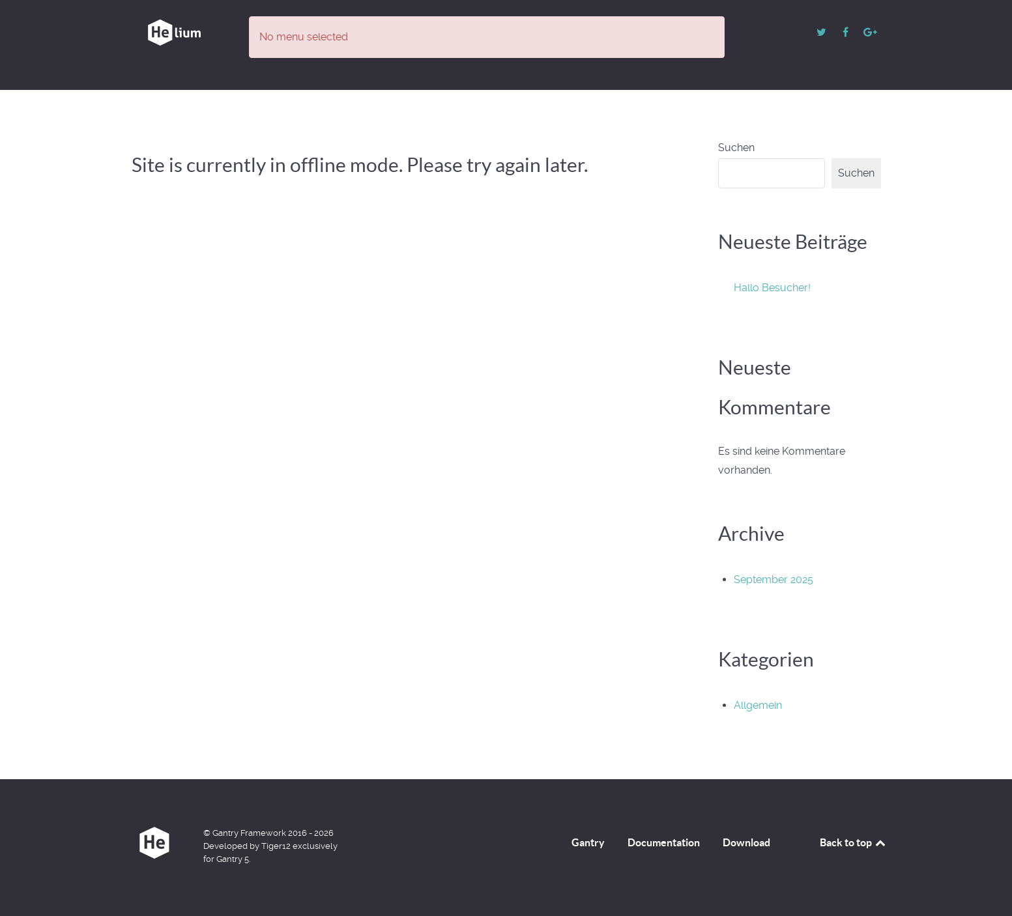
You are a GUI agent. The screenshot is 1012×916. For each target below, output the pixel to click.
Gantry (588, 842)
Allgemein (758, 705)
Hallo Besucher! (772, 287)
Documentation (664, 842)
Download (746, 842)
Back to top (854, 842)
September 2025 (773, 579)
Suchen (736, 147)
